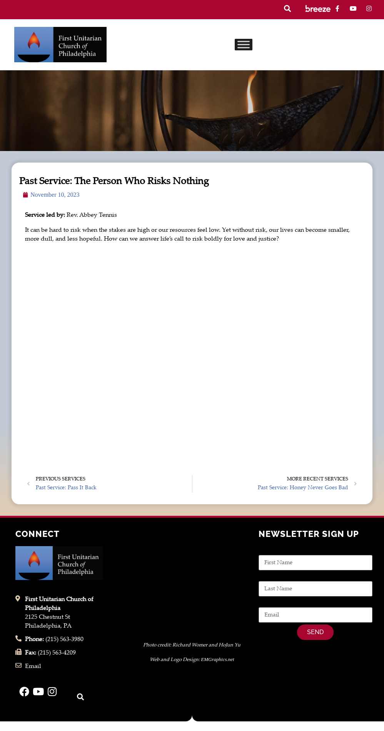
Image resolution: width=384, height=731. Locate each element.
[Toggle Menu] (243, 44)
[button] (287, 8)
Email (267, 603)
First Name (274, 550)
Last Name (273, 576)
